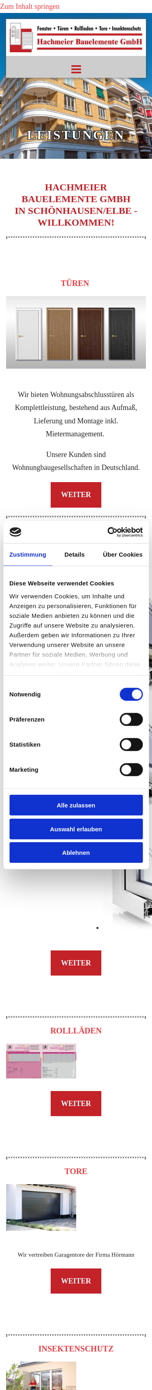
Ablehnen (76, 852)
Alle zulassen (76, 805)
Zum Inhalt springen (30, 6)
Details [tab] (74, 554)
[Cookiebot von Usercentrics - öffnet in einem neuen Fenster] (108, 532)
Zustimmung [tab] (27, 554)
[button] (76, 70)
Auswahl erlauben (76, 828)
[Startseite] (76, 57)
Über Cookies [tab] (123, 554)
